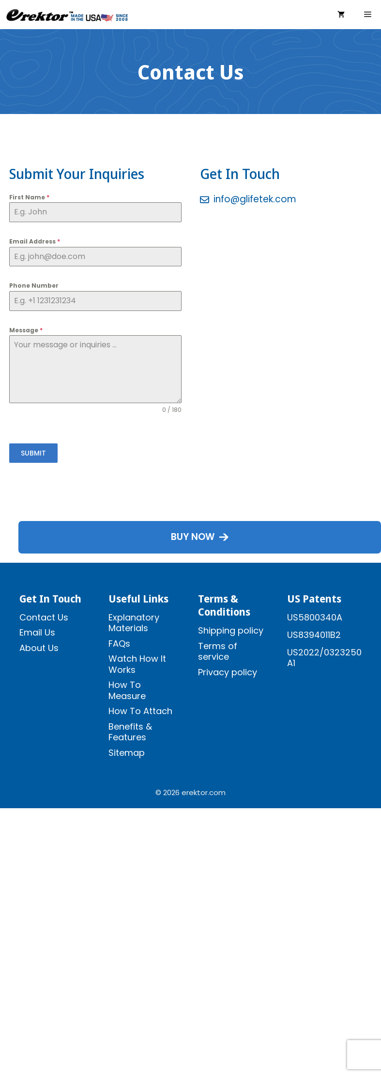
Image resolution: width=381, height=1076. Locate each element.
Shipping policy (230, 630)
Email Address (34, 241)
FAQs (119, 643)
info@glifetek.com (254, 199)
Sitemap (126, 753)
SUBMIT (33, 453)
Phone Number (34, 285)
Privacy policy (227, 672)
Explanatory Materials (133, 623)
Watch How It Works (137, 664)
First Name (29, 197)
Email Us (37, 632)
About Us (39, 648)
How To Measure (127, 690)
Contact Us (43, 617)
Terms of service (217, 651)
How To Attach (140, 711)
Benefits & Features (130, 732)
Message (26, 330)
